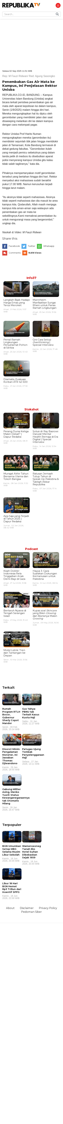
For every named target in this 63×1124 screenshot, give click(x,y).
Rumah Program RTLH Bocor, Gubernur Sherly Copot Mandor (11, 718)
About (10, 908)
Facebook (14, 246)
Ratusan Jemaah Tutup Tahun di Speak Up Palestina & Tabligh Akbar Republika (46, 479)
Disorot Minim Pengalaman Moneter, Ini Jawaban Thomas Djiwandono (11, 759)
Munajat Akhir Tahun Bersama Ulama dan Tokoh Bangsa (15, 476)
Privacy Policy (48, 908)
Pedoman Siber (31, 911)
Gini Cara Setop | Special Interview (43, 342)
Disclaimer (27, 908)
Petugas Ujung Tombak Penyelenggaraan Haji (33, 756)
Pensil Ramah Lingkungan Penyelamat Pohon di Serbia (15, 343)
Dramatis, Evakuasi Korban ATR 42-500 (15, 380)
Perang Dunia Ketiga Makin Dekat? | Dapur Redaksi (16, 434)
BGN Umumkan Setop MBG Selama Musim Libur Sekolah (11, 853)
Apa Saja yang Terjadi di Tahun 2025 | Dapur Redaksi (16, 519)
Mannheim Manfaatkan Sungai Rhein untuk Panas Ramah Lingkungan (44, 303)
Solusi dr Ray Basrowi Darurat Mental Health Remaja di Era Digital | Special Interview (45, 437)
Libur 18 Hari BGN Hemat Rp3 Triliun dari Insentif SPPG (11, 890)
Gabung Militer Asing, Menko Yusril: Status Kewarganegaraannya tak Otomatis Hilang (16, 799)
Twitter (31, 246)
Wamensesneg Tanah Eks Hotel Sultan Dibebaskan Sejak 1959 (31, 855)
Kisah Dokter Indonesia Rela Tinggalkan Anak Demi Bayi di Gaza (14, 574)
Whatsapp (48, 246)
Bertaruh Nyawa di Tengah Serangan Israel (14, 613)
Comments (15, 252)
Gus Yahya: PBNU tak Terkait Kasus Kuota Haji (31, 716)
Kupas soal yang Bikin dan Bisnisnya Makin (45, 614)
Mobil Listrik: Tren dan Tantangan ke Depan (14, 653)
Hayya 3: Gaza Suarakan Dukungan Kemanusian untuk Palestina (45, 574)
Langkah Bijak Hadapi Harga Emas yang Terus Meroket (16, 302)
